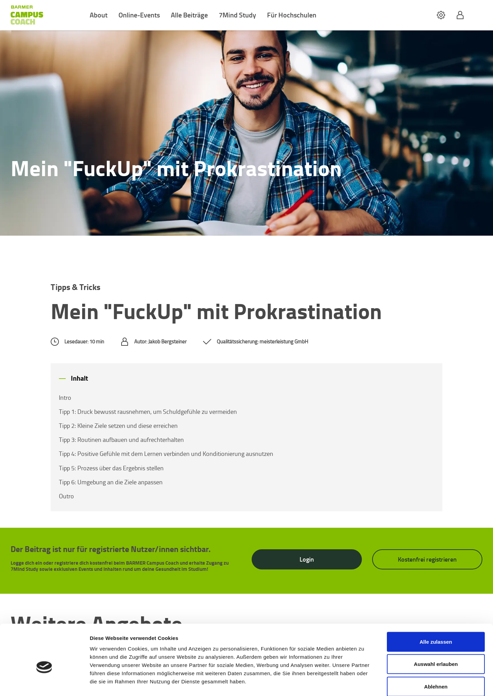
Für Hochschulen (291, 14)
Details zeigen (364, 682)
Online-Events (139, 14)
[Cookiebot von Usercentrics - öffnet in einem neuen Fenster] (44, 683)
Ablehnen (435, 651)
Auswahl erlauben (436, 629)
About (99, 14)
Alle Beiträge (189, 14)
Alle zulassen (435, 606)
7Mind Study (237, 14)
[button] (441, 15)
